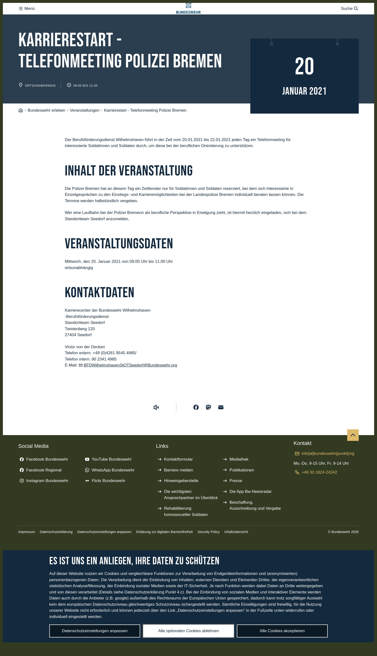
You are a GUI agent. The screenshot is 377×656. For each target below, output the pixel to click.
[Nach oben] (353, 454)
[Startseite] (20, 129)
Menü (26, 18)
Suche (349, 18)
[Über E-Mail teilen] (221, 426)
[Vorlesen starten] (156, 426)
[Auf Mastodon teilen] (208, 426)
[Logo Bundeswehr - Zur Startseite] (188, 18)
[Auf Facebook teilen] (196, 426)
